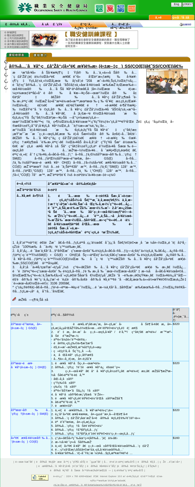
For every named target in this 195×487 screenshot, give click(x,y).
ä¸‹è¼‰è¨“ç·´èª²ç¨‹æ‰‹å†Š (128, 470)
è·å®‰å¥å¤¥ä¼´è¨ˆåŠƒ (101, 466)
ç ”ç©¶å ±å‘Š (77, 462)
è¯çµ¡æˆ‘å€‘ (93, 462)
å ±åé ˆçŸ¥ (52, 24)
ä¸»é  (160, 17)
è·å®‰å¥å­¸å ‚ (17, 24)
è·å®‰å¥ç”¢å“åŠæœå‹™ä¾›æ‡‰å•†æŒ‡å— (80, 470)
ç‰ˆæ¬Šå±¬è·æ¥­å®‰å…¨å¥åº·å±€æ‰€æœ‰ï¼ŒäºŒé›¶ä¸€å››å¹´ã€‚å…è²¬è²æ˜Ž (97, 485)
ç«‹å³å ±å (183, 17)
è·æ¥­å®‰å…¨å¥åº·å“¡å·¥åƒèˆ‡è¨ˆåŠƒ (61, 466)
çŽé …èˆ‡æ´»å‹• (170, 462)
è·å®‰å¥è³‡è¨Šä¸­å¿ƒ (131, 466)
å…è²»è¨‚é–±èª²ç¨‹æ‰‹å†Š (119, 462)
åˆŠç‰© (152, 466)
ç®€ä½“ (188, 4)
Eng (176, 4)
